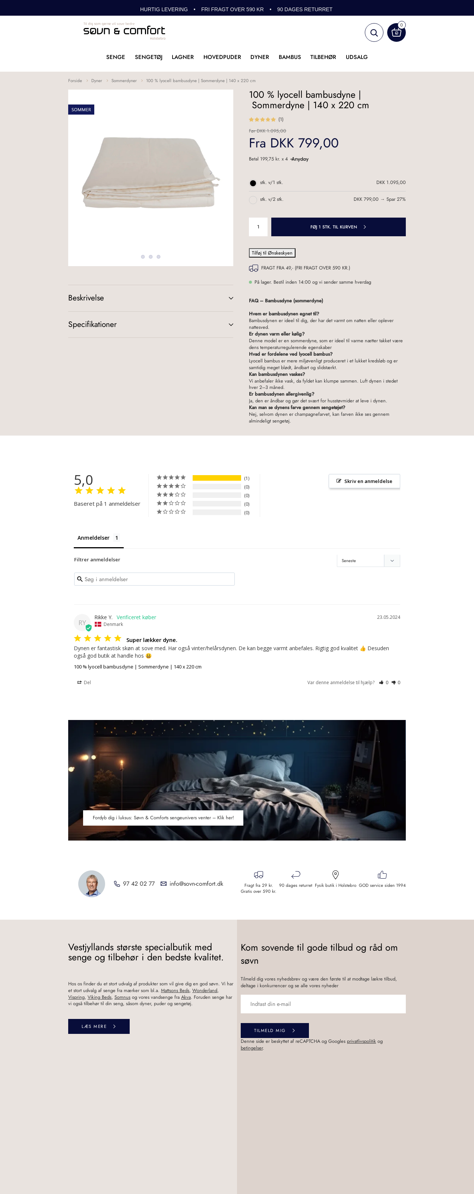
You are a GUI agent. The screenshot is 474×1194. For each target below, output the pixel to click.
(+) (224, 298)
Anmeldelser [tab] (94, 537)
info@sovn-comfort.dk (196, 884)
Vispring (76, 997)
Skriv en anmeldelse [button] (368, 481)
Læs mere (94, 1027)
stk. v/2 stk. (272, 199)
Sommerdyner (124, 80)
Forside (75, 80)
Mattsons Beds (175, 990)
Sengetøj (148, 57)
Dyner (259, 57)
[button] (383, 683)
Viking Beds (99, 997)
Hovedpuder (222, 57)
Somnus (122, 997)
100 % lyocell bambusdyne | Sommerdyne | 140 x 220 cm (201, 80)
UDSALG (357, 57)
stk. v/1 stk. (271, 182)
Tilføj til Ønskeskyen (272, 252)
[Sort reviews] (368, 561)
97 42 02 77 (139, 884)
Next (210, 172)
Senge (115, 57)
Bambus (290, 57)
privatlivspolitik (361, 1041)
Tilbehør (323, 57)
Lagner (183, 57)
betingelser (252, 1048)
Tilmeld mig (270, 1031)
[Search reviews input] (154, 579)
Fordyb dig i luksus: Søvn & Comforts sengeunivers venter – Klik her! (163, 818)
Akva (186, 997)
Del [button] (84, 683)
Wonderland (204, 990)
